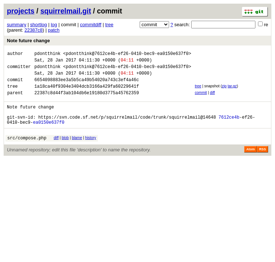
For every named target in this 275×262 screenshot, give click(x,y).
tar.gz (232, 92)
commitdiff (90, 24)
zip (224, 92)
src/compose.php (26, 151)
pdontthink (47, 54)
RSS (262, 162)
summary (16, 24)
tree (109, 24)
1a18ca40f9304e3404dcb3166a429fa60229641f (86, 93)
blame (77, 150)
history (90, 150)
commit (201, 99)
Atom (250, 162)
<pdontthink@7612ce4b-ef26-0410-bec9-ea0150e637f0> (127, 54)
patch (53, 30)
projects (20, 11)
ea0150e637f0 (48, 134)
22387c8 (33, 30)
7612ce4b (228, 128)
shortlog (38, 24)
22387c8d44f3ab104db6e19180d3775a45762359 (86, 100)
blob (65, 150)
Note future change (28, 40)
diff (212, 99)
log (54, 24)
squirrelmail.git (65, 11)
